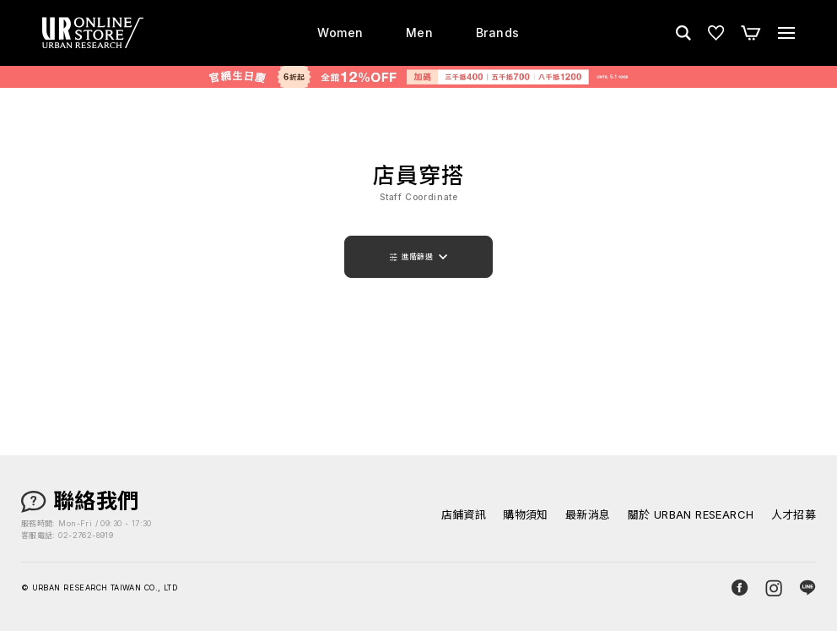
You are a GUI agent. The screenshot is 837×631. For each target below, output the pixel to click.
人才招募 (794, 515)
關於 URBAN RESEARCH (691, 515)
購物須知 (525, 515)
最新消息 (588, 515)
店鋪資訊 (464, 515)
